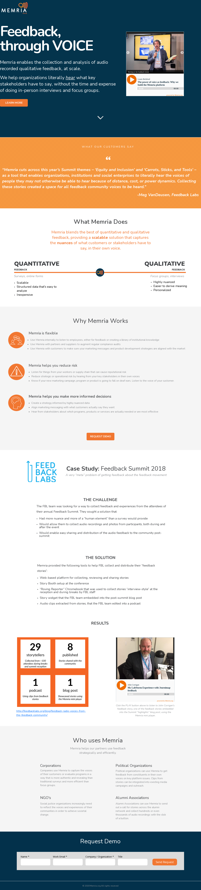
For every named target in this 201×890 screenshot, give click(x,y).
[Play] (121, 685)
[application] (150, 695)
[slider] (150, 694)
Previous (128, 52)
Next (182, 52)
